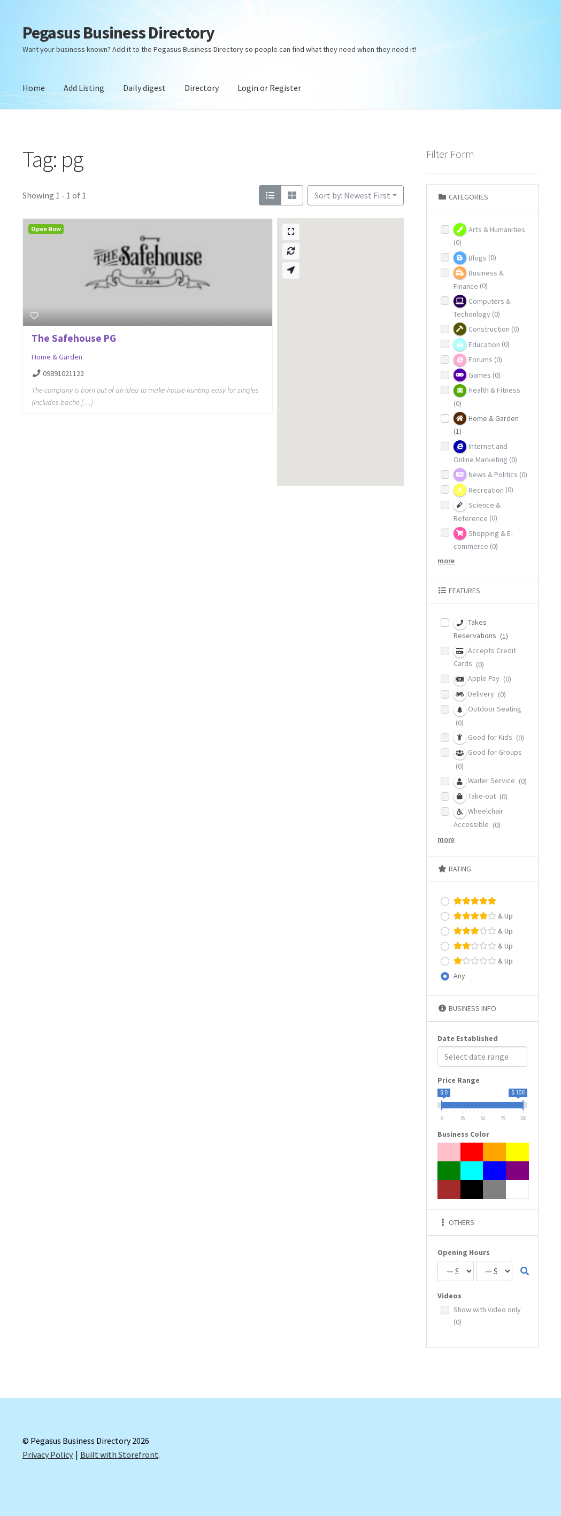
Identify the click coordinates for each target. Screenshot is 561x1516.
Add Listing (84, 87)
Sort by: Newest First (352, 195)
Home (33, 87)
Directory (202, 87)
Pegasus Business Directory (118, 32)
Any (459, 976)
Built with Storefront (119, 1454)
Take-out (481, 796)
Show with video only (487, 1316)
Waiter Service (490, 781)
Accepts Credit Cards (485, 657)
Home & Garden (57, 357)
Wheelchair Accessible (478, 818)
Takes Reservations (481, 629)
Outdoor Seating (487, 715)
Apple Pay (482, 679)
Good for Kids (489, 737)
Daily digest (144, 87)
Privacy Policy (47, 1454)
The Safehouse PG (74, 338)
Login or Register (269, 87)
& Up (483, 916)
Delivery (480, 694)
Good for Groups (488, 759)
